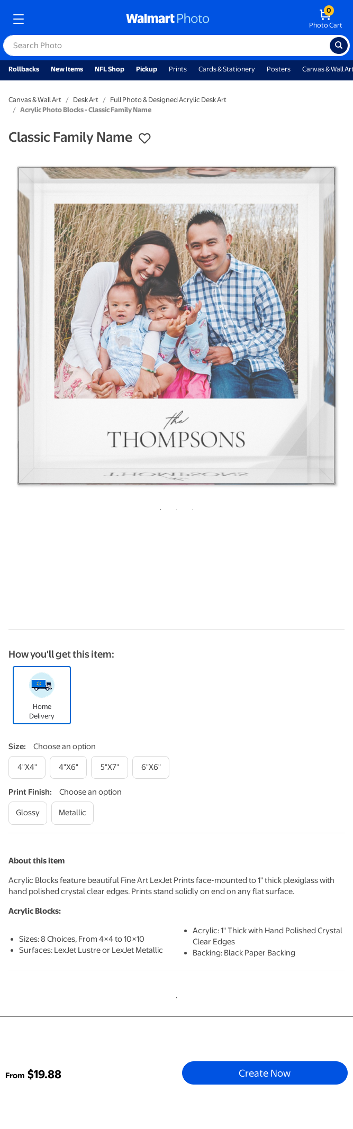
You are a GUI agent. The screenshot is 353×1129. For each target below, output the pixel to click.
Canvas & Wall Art (34, 100)
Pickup (146, 69)
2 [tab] (174, 507)
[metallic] (72, 813)
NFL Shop (109, 69)
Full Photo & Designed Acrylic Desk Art (168, 100)
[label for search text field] (166, 45)
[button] (144, 139)
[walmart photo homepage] (168, 19)
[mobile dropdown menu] (18, 19)
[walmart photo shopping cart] (326, 19)
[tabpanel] (176, 325)
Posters (279, 69)
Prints (178, 69)
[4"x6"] (68, 767)
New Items (67, 69)
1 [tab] (158, 507)
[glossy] (27, 813)
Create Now (265, 1073)
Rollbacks (23, 69)
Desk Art (85, 100)
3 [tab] (190, 507)
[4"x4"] (27, 767)
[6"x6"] (150, 767)
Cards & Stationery (226, 69)
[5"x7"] (109, 767)
